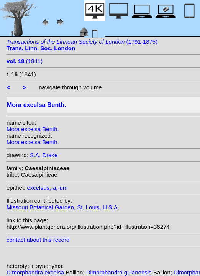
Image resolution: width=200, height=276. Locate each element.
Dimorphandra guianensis (119, 272)
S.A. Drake (44, 155)
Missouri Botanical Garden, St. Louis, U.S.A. (63, 207)
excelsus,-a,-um (47, 187)
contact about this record (38, 240)
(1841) (25, 61)
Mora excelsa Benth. (33, 129)
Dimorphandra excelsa (36, 272)
